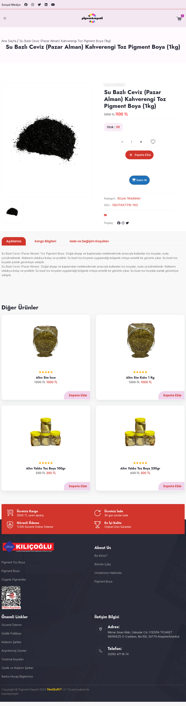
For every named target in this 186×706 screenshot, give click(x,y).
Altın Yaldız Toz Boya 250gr (136, 473)
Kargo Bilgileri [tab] (45, 245)
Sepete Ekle (74, 400)
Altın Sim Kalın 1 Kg (136, 382)
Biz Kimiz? (100, 560)
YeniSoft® (54, 693)
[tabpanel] (93, 272)
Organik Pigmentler (14, 584)
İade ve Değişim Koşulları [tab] (89, 245)
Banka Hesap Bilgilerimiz (17, 680)
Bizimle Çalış (102, 568)
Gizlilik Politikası (11, 637)
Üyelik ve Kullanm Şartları (17, 672)
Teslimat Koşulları (13, 663)
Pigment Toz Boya (13, 566)
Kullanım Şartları (11, 646)
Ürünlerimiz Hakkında (108, 577)
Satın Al (139, 183)
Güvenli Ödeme (12, 629)
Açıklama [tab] (13, 245)
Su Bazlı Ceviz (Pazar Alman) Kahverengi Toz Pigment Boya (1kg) (65, 41)
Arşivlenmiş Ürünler (14, 655)
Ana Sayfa (9, 41)
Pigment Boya (10, 575)
